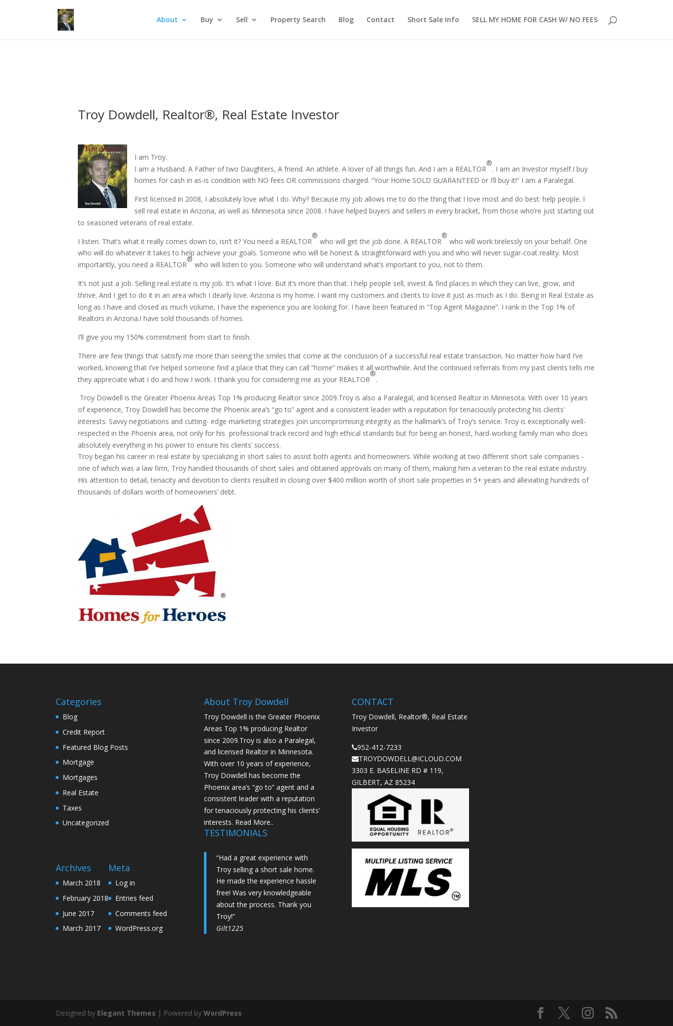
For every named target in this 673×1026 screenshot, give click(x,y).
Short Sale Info (433, 20)
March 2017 (82, 928)
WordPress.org (139, 928)
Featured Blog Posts (95, 747)
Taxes (72, 808)
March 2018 (82, 882)
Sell (242, 20)
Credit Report (84, 732)
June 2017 (78, 913)
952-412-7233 (379, 747)
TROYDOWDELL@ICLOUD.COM (410, 758)
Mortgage (78, 762)
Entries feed (134, 898)
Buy (207, 20)
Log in (125, 882)
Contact (381, 20)
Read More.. (254, 822)
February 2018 (85, 898)
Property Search (298, 20)
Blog (346, 20)
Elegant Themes (126, 1013)
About (167, 20)
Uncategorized (86, 822)
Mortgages (80, 777)
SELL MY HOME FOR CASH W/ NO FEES (535, 20)
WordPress (222, 1013)
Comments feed (141, 913)
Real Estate (81, 792)
